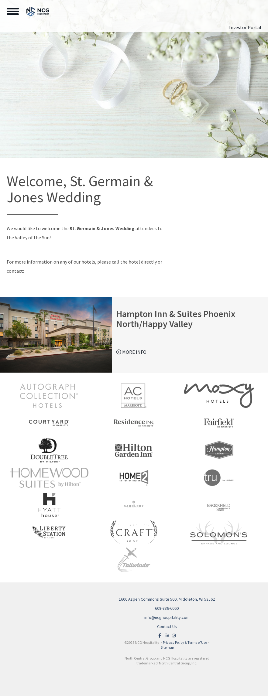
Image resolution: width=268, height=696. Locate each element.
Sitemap (167, 647)
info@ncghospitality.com (167, 617)
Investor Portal (245, 27)
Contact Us (167, 626)
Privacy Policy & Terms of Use (185, 642)
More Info (131, 352)
